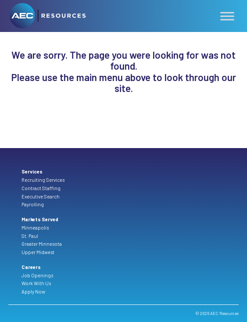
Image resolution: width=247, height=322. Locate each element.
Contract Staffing (41, 188)
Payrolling (32, 204)
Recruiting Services (42, 180)
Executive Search (40, 196)
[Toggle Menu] (227, 16)
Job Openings (37, 275)
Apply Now (33, 291)
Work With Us (36, 283)
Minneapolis (35, 227)
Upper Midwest (37, 252)
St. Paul (29, 236)
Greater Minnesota (41, 244)
